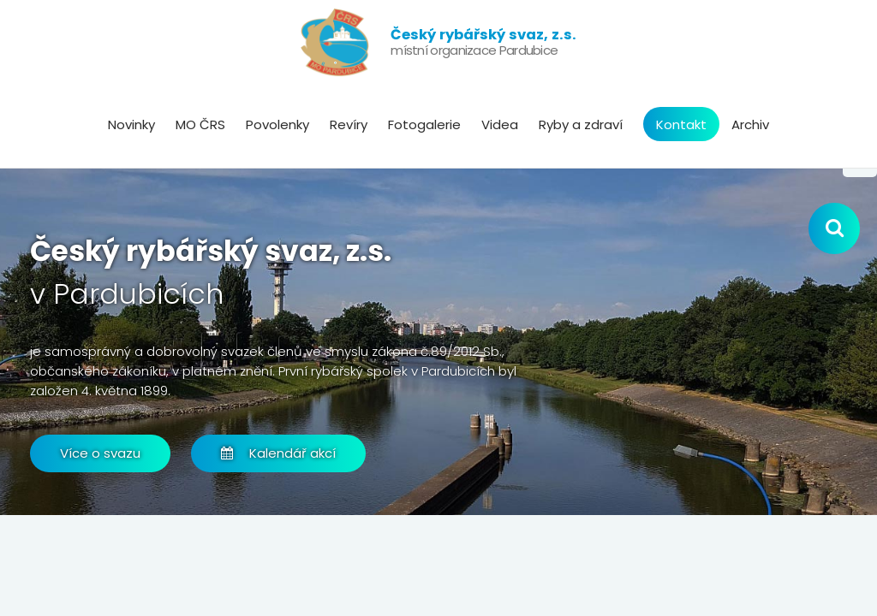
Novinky (131, 124)
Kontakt (681, 124)
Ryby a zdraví (581, 124)
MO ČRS (200, 124)
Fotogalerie (424, 124)
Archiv (750, 124)
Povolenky (277, 124)
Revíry (348, 124)
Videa (499, 124)
